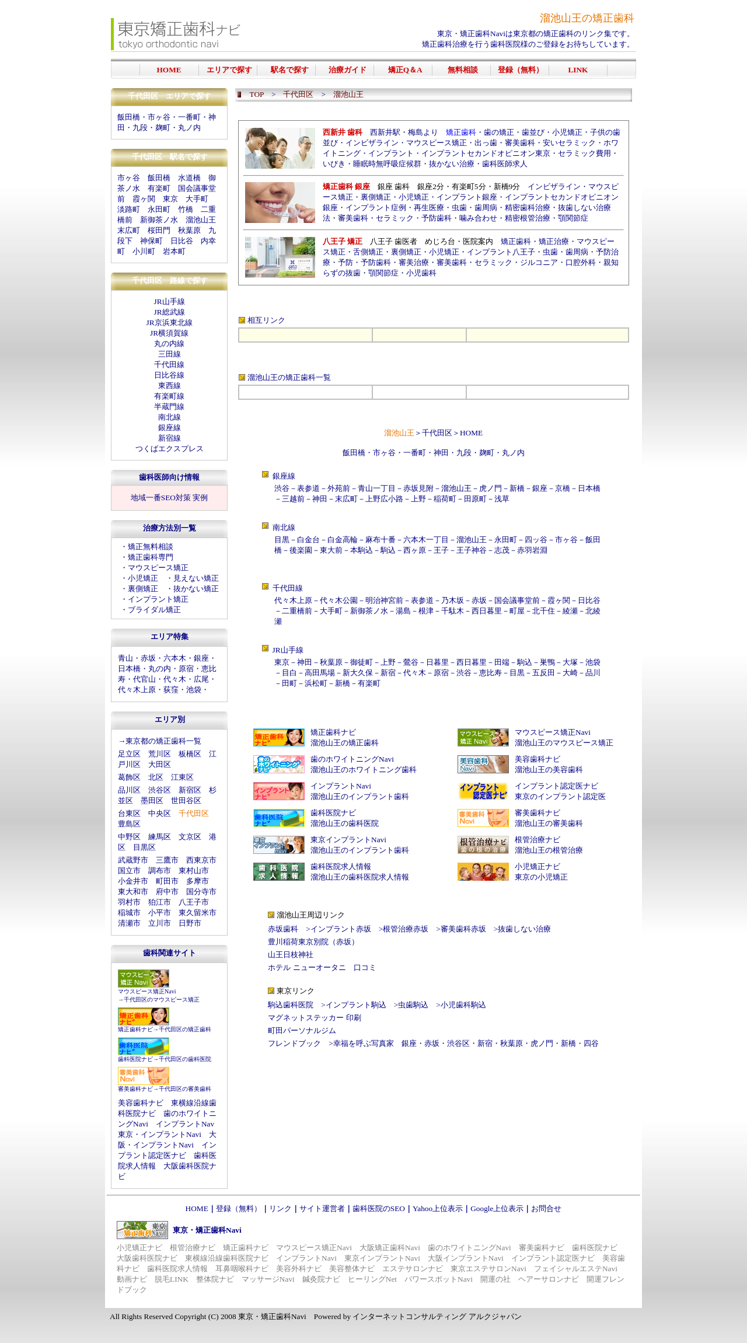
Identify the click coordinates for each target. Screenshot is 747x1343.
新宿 (388, 672)
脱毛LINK (172, 1279)
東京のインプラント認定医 (560, 796)
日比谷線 (169, 375)
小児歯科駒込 (463, 1004)
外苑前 (338, 488)
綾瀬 (570, 610)
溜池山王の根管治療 (549, 850)
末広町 (128, 230)
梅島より (423, 132)
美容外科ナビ (299, 1268)
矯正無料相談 (150, 546)
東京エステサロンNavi (488, 1268)
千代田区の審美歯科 (185, 1089)
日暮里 (437, 662)
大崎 (570, 672)
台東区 (129, 813)
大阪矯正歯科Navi (389, 1247)
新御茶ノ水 (159, 219)
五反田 (543, 672)
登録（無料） (238, 1208)
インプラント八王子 (501, 251)
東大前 (331, 550)
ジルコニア (539, 262)
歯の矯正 (499, 132)
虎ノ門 (490, 488)
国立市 (129, 870)
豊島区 (129, 823)
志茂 (501, 550)
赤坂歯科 (283, 929)
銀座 (201, 658)
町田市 (167, 881)
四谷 (591, 1043)
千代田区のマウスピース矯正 (162, 999)
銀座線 (169, 427)
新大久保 (358, 672)
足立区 (129, 753)
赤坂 (148, 658)
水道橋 (189, 177)
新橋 (517, 488)
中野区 (129, 836)
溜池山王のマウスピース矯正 (564, 742)
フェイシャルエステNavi (575, 1268)
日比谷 (181, 240)
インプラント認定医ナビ (556, 786)
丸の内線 (169, 343)
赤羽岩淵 (532, 550)
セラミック (395, 218)
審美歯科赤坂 (463, 929)
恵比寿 (490, 672)
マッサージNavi (268, 1279)
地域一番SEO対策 (161, 497)
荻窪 (171, 689)
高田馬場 (320, 672)
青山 (125, 658)
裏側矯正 (143, 588)
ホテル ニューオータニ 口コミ (322, 967)
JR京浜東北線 (169, 322)
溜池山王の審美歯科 (549, 823)
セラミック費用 (584, 153)
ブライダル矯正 (154, 609)
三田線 (169, 354)
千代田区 (437, 432)
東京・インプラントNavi (159, 1134)
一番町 (189, 117)
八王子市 (194, 902)
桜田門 (159, 230)
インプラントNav (185, 1123)
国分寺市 (201, 891)
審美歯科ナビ (135, 1089)
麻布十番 (380, 539)
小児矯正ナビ (537, 866)
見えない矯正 (196, 578)
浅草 (501, 498)
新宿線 (169, 438)
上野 (418, 498)
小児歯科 (421, 272)
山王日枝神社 (290, 954)
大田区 (159, 764)
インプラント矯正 (158, 599)
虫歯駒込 (413, 1004)
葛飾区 (129, 777)
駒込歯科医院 (290, 1004)
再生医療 (429, 207)
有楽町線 (169, 396)
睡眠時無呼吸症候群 (387, 163)
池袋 (193, 689)
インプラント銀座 (467, 197)
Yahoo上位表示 (438, 1208)
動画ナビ (132, 1279)
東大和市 (133, 891)
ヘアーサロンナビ (548, 1279)
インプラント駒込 (356, 1004)
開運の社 (495, 1279)
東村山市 (194, 870)
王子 (441, 550)
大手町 (197, 198)
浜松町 (316, 683)
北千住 (543, 610)
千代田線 (169, 364)
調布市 (159, 870)
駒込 (388, 550)
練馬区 (159, 836)
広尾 (201, 679)
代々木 (174, 679)
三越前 (293, 498)
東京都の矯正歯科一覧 (163, 741)
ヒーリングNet (372, 1279)
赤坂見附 (418, 488)
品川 (593, 672)
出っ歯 (485, 142)
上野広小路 (384, 498)
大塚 (570, 662)
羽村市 (129, 902)
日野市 (190, 923)
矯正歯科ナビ (135, 1029)
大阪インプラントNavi (466, 1258)
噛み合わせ (478, 218)
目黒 (281, 539)
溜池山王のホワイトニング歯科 (363, 769)
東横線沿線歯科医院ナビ (226, 1258)
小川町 (143, 251)
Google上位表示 (496, 1208)
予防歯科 (436, 218)
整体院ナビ (215, 1279)
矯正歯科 (516, 241)
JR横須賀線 (169, 333)
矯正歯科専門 (150, 557)
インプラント (391, 153)
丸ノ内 (189, 127)
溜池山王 (201, 219)
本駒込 (361, 550)
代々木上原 (137, 689)
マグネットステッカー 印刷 (314, 1017)
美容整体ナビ (352, 1268)
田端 (501, 662)
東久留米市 (198, 912)
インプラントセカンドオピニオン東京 (485, 153)
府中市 (167, 891)
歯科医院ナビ (135, 1059)
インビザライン (372, 142)
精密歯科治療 (527, 207)
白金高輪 (342, 539)
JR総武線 (168, 312)
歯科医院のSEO (378, 1208)
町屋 (517, 610)
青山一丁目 (377, 488)
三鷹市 (167, 860)
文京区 (190, 836)
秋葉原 (189, 230)
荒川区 (159, 753)
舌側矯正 (368, 251)
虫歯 (459, 207)
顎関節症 (573, 218)
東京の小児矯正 (541, 877)
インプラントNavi (340, 786)
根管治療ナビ (537, 839)
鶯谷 (410, 662)
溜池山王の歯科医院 (344, 823)
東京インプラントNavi (348, 839)
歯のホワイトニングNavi (352, 759)
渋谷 (281, 488)
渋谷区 (159, 790)
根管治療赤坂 (405, 929)
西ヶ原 (414, 550)
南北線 (169, 417)
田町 (289, 683)
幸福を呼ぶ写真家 (363, 1043)
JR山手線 (168, 301)
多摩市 (197, 881)
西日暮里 (487, 610)
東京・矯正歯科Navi (471, 33)
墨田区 (152, 800)
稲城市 (129, 912)
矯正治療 (554, 241)
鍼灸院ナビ (321, 1279)
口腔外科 (581, 262)
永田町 (159, 209)
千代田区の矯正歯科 (185, 1029)
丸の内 (159, 668)
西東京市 (201, 860)
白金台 (308, 539)
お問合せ (546, 1208)
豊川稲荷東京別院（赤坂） (313, 941)
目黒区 (144, 847)
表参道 (308, 488)
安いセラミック (569, 142)
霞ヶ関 (143, 198)
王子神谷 (471, 550)
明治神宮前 (384, 600)
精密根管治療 (527, 218)
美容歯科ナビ (140, 1102)
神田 (441, 452)
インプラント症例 (375, 207)
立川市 (159, 923)
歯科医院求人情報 (340, 866)
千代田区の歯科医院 (185, 1059)
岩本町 (174, 251)
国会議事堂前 (517, 600)
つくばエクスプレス (169, 448)
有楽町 (159, 188)
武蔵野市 (133, 860)
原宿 (186, 668)
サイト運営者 (322, 1208)
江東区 (182, 777)
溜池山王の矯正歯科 (281, 377)
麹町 (162, 127)
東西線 (169, 385)
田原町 (475, 498)
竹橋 (185, 209)
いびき (334, 163)
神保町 (151, 240)
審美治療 (414, 262)
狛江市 (159, 902)
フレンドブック (294, 1043)
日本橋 (129, 668)
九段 (464, 452)
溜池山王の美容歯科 (549, 769)
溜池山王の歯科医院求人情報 (359, 877)
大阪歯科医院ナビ (147, 1258)
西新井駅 (385, 132)
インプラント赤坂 (340, 929)
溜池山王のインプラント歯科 (359, 796)
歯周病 (485, 207)
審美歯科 (520, 142)
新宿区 (190, 790)
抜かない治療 (451, 163)
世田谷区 (186, 800)
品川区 (129, 790)
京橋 (562, 488)
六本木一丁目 (426, 539)
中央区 (159, 813)
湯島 (403, 610)
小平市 (159, 912)
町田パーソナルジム (302, 1030)
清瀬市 (129, 923)
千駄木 (452, 610)
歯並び (533, 132)
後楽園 (300, 550)
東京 (170, 198)
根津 (426, 610)
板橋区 (190, 753)
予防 (345, 262)
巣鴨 (547, 662)
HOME (471, 432)
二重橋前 (297, 610)
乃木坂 (452, 600)
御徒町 (361, 662)
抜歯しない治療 (524, 929)
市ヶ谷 (384, 452)
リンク (280, 1208)
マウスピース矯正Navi (147, 991)
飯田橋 (128, 117)
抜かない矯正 (196, 588)
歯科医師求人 (505, 163)
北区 (155, 777)
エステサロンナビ (412, 1268)
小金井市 (133, 881)
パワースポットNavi (438, 1279)
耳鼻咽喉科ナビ (241, 1268)
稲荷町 (445, 498)
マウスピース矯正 (158, 567)
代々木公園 (339, 600)
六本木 (174, 658)
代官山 (144, 679)
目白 (289, 672)
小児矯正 (143, 578)
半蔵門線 (169, 406)
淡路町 (128, 209)
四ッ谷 (536, 539)
